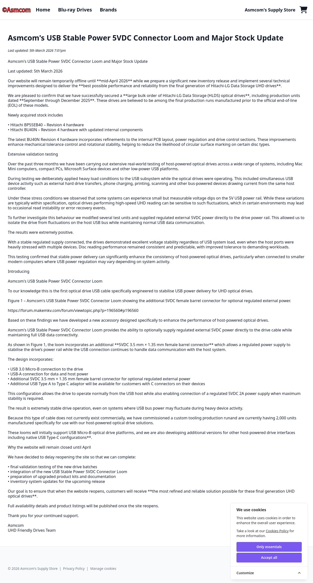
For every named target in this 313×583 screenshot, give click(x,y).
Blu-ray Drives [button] (75, 9)
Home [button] (43, 9)
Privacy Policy (74, 568)
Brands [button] (108, 9)
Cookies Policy (277, 531)
